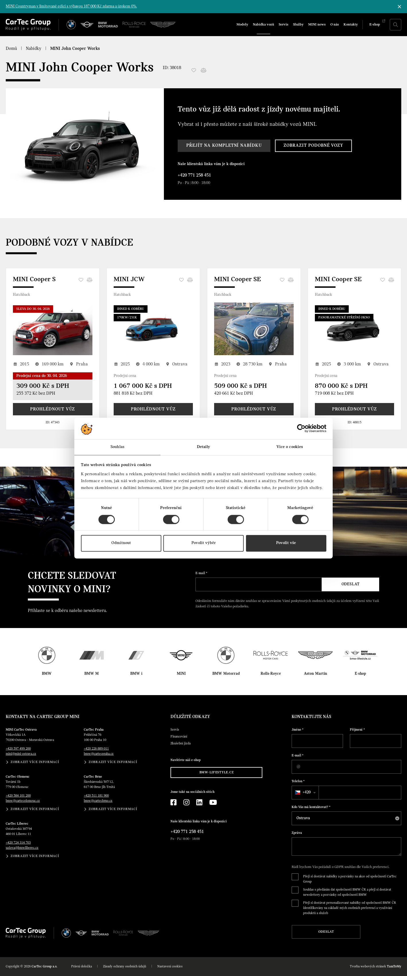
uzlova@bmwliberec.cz (22, 848)
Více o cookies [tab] (289, 447)
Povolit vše (286, 543)
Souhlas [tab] (117, 447)
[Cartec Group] (28, 24)
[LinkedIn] (199, 802)
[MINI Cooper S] (52, 328)
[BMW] (71, 24)
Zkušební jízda (180, 743)
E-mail (201, 573)
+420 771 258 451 (194, 175)
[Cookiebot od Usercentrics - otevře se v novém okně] (301, 428)
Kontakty (351, 24)
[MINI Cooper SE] (254, 328)
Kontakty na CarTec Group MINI (43, 717)
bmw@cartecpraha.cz (99, 754)
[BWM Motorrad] (108, 25)
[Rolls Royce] (134, 25)
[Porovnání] (203, 70)
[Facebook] (173, 802)
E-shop (374, 24)
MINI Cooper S (34, 279)
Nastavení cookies (170, 966)
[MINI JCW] (153, 328)
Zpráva (297, 833)
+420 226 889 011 (96, 748)
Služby (298, 24)
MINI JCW (129, 279)
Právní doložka (81, 966)
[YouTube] (213, 802)
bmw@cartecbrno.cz (98, 801)
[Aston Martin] (162, 25)
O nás (334, 24)
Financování (178, 736)
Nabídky (33, 48)
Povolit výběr (203, 543)
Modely (242, 24)
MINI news (317, 24)
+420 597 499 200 (18, 748)
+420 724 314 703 (18, 842)
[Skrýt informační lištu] (399, 6)
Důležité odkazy (190, 717)
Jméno (298, 729)
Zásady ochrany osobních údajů (124, 966)
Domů (11, 48)
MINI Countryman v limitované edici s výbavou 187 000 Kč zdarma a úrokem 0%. (71, 6)
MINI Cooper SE (237, 279)
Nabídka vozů (263, 24)
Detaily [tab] (203, 447)
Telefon (298, 781)
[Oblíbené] (193, 70)
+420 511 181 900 (96, 795)
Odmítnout (121, 543)
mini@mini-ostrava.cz (21, 754)
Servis (283, 24)
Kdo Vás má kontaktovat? (311, 807)
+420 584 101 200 (18, 795)
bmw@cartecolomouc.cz (23, 801)
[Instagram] (186, 802)
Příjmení (357, 729)
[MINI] (87, 25)
